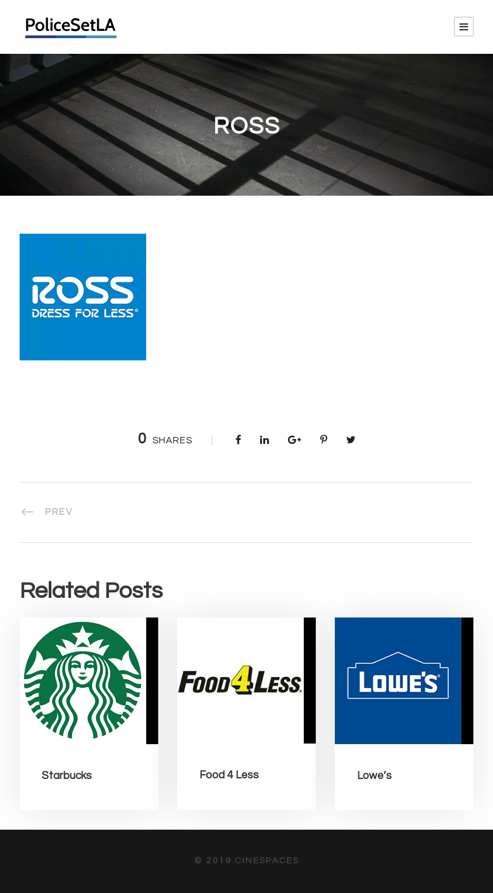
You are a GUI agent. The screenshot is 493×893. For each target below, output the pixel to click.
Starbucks (67, 776)
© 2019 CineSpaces (246, 860)
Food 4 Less (229, 775)
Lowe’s (374, 776)
